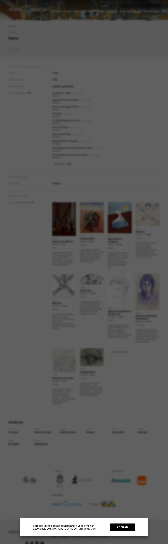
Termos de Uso (86, 528)
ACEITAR (122, 527)
